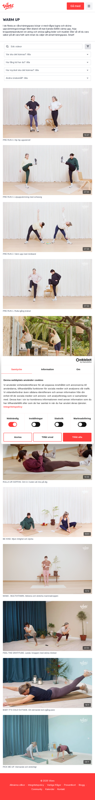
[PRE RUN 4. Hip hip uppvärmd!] (47, 140)
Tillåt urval (47, 437)
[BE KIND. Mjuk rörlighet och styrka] (47, 539)
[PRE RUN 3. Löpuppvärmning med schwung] (47, 197)
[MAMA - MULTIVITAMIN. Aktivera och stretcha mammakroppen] (47, 595)
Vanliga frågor (54, 785)
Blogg (82, 785)
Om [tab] (78, 369)
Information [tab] (47, 369)
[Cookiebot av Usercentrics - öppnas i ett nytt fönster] (78, 360)
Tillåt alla (77, 437)
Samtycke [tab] (16, 369)
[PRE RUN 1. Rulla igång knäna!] (47, 311)
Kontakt (61, 789)
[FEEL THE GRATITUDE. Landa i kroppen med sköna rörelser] (47, 652)
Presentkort (70, 785)
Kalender (49, 789)
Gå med (75, 6)
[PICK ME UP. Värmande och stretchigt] (47, 766)
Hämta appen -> (48, 793)
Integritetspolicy (36, 785)
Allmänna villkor (17, 785)
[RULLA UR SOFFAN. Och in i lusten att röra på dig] (47, 482)
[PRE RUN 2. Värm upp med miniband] (47, 254)
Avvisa (17, 437)
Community (36, 789)
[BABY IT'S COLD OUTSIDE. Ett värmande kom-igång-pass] (47, 709)
